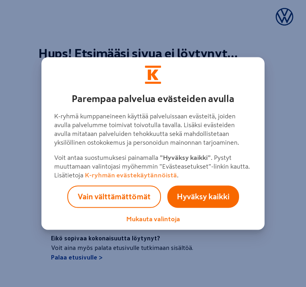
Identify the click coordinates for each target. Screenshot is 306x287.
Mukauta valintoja (153, 219)
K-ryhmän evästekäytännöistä (131, 175)
